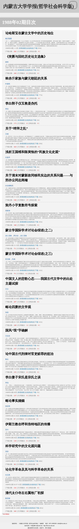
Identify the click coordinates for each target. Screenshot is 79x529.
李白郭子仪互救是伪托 (21, 103)
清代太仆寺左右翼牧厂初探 (24, 493)
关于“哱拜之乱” (16, 128)
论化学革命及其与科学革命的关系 (29, 469)
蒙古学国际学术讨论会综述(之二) (28, 230)
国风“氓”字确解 (16, 330)
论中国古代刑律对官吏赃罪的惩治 (29, 354)
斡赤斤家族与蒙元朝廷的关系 (26, 78)
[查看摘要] (22, 48)
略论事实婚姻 (15, 401)
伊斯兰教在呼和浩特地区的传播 (27, 424)
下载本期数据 (5, 514)
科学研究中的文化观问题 (23, 446)
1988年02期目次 (19, 22)
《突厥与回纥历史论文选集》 (26, 56)
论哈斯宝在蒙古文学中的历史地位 (29, 33)
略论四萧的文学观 (18, 307)
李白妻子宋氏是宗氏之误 (23, 377)
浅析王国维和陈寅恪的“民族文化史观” (32, 152)
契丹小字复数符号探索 (21, 205)
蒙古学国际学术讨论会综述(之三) (28, 253)
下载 (35, 48)
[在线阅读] (30, 48)
